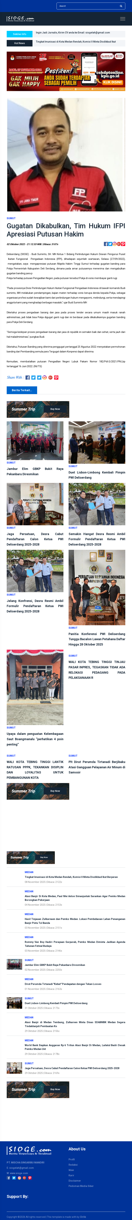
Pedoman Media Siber (81, 1186)
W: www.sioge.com (17, 1173)
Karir (71, 1175)
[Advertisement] (66, 824)
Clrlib (83, 1217)
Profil (72, 1159)
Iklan (71, 1170)
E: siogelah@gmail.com (20, 1167)
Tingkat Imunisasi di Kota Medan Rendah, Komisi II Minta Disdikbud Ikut (76, 41)
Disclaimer (75, 1180)
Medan (29, 872)
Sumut (11, 218)
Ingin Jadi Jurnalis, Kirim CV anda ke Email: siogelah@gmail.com (73, 32)
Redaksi (73, 1164)
